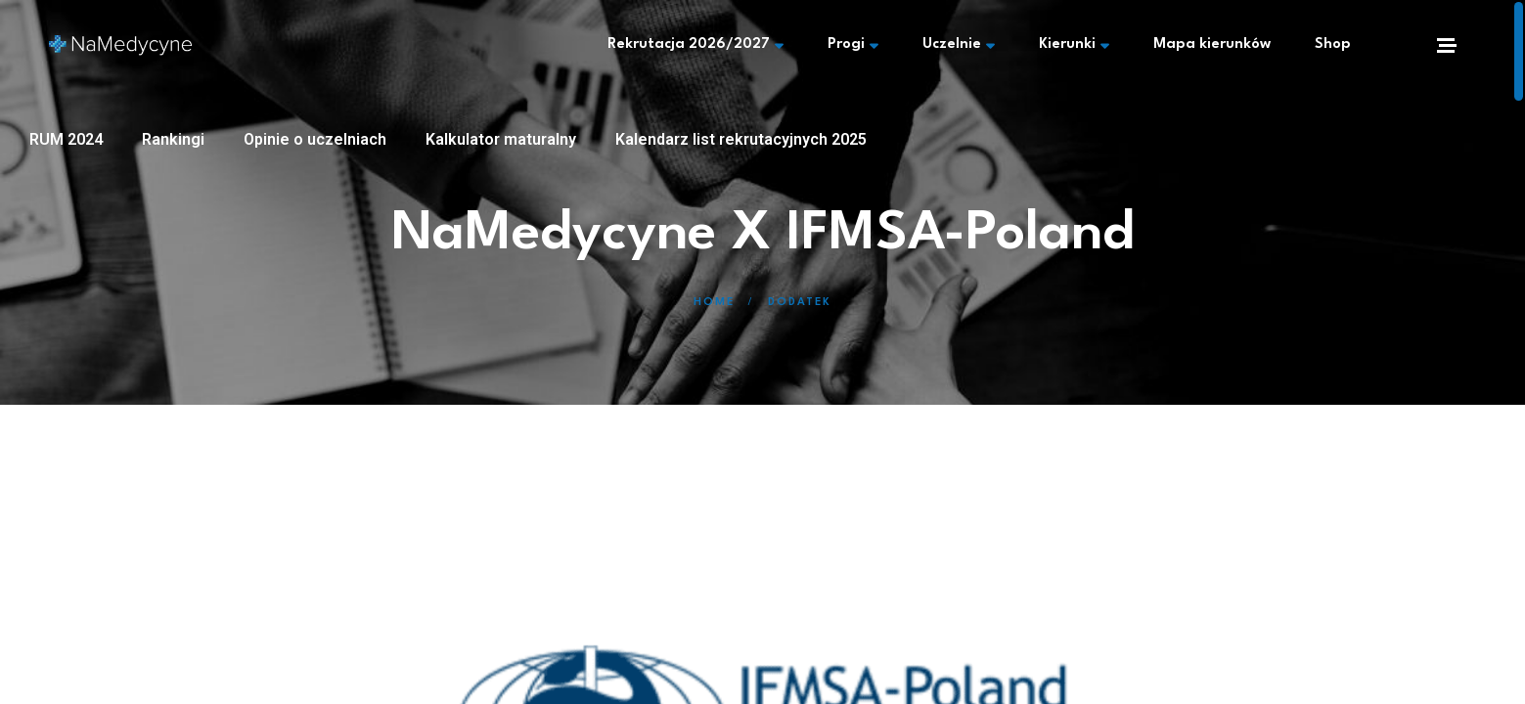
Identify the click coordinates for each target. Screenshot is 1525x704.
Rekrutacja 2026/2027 (695, 45)
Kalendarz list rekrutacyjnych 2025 (741, 139)
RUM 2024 (66, 139)
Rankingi (173, 139)
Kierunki (1074, 45)
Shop (1333, 44)
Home (714, 302)
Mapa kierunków (1212, 44)
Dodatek (799, 302)
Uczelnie (958, 45)
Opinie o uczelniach (315, 139)
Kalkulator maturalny (501, 139)
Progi (853, 45)
